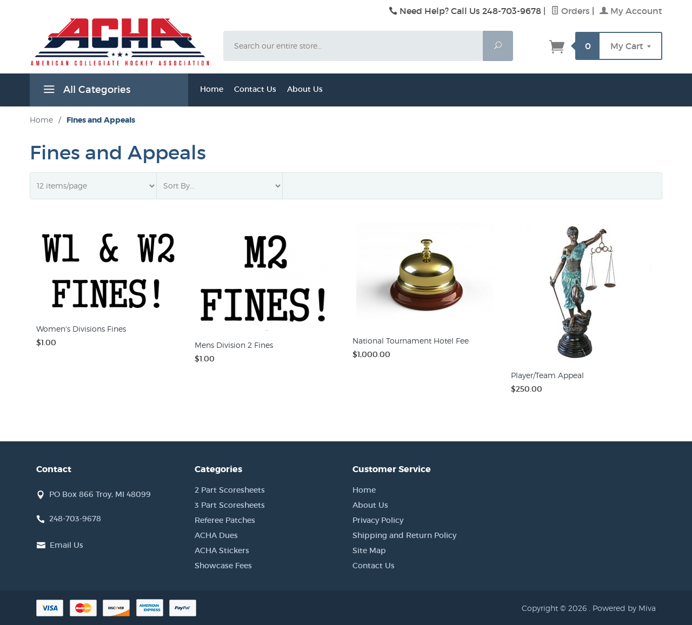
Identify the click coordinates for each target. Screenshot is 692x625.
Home (211, 89)
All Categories (85, 91)
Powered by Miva (624, 608)
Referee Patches (225, 520)
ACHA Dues (216, 535)
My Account (631, 10)
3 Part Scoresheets (230, 505)
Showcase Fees (223, 565)
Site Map (369, 550)
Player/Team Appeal (547, 375)
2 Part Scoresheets (230, 490)
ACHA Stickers (222, 550)
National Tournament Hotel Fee (410, 340)
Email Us (66, 545)
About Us (305, 89)
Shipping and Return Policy (404, 535)
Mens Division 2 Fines (234, 345)
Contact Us (255, 89)
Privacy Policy (377, 520)
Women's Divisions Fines (81, 328)
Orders (570, 10)
